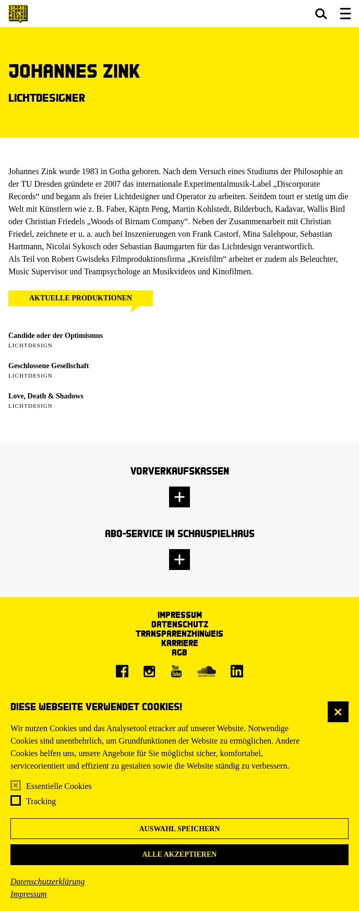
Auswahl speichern (179, 829)
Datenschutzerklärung (47, 881)
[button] (321, 13)
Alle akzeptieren (179, 854)
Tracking (41, 801)
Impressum (28, 894)
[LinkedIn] (237, 671)
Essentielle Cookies (59, 786)
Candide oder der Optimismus (55, 335)
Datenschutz (179, 623)
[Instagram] (149, 671)
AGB (179, 652)
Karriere (179, 642)
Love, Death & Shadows (45, 396)
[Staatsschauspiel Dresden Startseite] (18, 14)
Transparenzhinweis (179, 633)
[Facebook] (122, 671)
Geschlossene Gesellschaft (48, 366)
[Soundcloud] (206, 671)
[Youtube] (176, 671)
